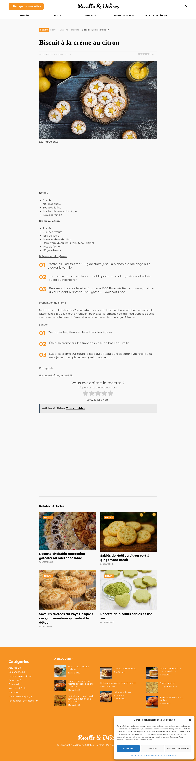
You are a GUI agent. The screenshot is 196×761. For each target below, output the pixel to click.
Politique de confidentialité (163, 755)
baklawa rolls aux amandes (123, 693)
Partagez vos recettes (26, 6)
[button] (189, 719)
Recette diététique (156, 15)
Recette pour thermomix (22, 700)
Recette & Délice (85, 745)
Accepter (128, 748)
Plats (57, 15)
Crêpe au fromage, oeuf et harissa (118, 683)
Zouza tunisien (167, 683)
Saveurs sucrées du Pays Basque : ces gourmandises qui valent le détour (66, 618)
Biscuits (44, 30)
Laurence (47, 562)
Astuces (13, 667)
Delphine (108, 564)
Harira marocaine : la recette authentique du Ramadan (80, 684)
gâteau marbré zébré (125, 668)
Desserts (90, 15)
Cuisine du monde (123, 15)
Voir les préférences (178, 748)
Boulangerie (15, 672)
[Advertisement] (98, 168)
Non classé (14, 688)
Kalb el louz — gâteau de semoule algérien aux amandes (81, 699)
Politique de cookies (140, 755)
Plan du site (112, 745)
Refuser (152, 748)
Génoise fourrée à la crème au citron (170, 670)
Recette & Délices (98, 6)
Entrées (25, 15)
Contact (100, 745)
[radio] (85, 393)
